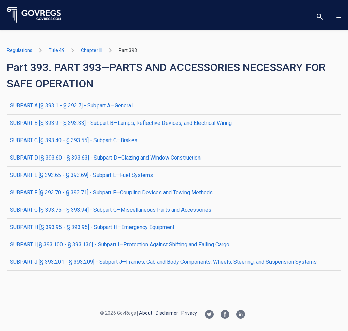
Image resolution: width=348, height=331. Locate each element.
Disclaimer (167, 313)
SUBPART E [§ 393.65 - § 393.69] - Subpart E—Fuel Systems (81, 175)
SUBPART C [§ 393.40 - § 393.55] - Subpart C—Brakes (73, 140)
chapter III (91, 50)
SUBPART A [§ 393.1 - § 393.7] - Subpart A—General (71, 105)
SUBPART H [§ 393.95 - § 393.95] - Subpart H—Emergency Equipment (92, 227)
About (145, 313)
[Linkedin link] (240, 315)
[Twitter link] (209, 315)
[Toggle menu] (336, 15)
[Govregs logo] (34, 15)
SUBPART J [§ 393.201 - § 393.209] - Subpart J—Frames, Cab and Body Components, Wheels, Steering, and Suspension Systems (163, 262)
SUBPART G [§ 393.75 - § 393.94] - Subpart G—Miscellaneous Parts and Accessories (110, 209)
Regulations (19, 50)
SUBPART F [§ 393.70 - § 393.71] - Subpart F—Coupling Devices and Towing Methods (111, 192)
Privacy (189, 313)
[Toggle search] (320, 15)
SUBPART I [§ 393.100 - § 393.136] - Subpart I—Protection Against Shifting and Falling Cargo (119, 244)
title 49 (57, 50)
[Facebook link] (225, 315)
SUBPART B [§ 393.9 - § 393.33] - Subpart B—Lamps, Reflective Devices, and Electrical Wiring (121, 123)
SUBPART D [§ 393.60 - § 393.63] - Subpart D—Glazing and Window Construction (105, 157)
